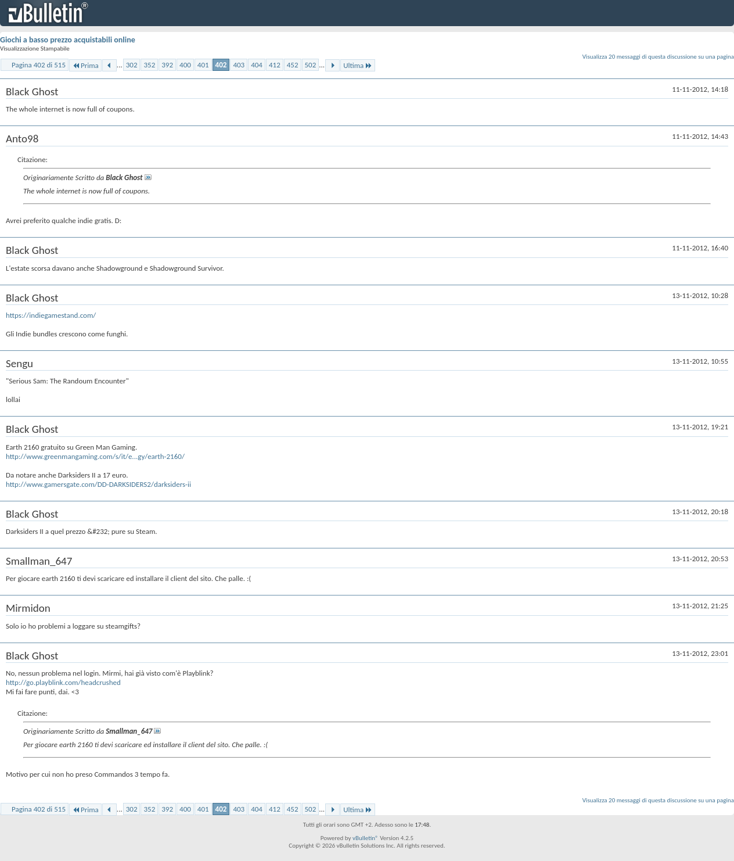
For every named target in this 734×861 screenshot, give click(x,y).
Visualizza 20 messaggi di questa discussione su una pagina (658, 56)
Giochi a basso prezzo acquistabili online (67, 40)
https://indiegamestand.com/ (51, 315)
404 (256, 64)
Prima (85, 65)
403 (238, 64)
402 (221, 64)
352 (149, 64)
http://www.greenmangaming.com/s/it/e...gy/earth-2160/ (95, 456)
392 (167, 64)
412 (274, 64)
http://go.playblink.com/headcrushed (63, 682)
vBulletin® (365, 838)
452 (292, 64)
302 (132, 64)
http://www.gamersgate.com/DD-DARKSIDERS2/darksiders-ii (98, 484)
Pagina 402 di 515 (39, 64)
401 (203, 64)
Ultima (357, 65)
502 (310, 64)
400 (185, 64)
